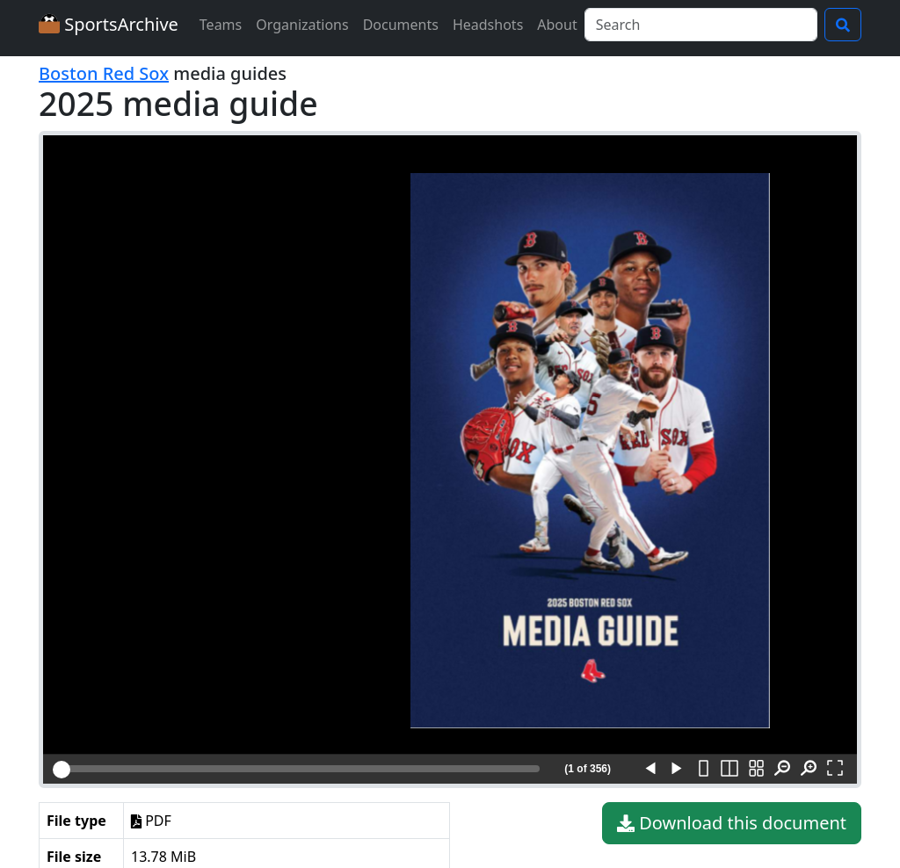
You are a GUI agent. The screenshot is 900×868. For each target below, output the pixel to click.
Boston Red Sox (104, 73)
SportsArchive (108, 24)
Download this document (731, 823)
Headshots (488, 24)
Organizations (302, 24)
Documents (401, 24)
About (557, 24)
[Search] (700, 24)
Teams (221, 24)
